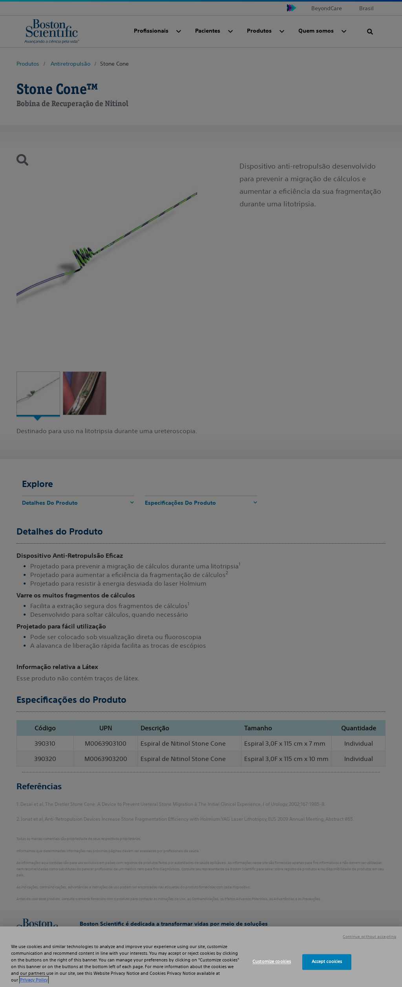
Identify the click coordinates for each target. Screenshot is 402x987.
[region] (201, 956)
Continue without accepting (369, 936)
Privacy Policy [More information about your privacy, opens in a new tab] (34, 980)
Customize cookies (271, 962)
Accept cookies (327, 962)
